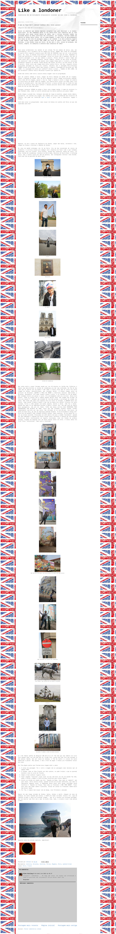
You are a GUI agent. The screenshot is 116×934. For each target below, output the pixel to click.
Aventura (29, 864)
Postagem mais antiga (67, 925)
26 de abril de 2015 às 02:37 (42, 873)
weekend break (67, 864)
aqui (42, 97)
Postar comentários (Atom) (32, 929)
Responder (26, 879)
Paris (59, 864)
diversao (42, 864)
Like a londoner (40, 10)
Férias (49, 864)
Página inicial (48, 925)
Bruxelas (35, 864)
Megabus (54, 864)
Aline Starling (28, 873)
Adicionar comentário (26, 883)
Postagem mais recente (28, 925)
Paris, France (27, 866)
